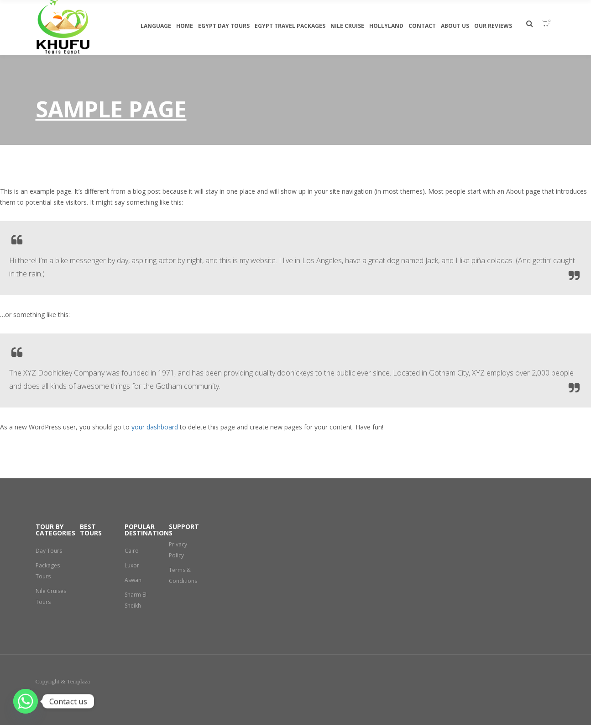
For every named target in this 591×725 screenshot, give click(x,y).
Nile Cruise (347, 26)
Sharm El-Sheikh (136, 600)
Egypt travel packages (290, 26)
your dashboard (154, 427)
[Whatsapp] (25, 701)
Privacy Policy (178, 549)
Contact (422, 26)
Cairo (132, 551)
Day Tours (49, 551)
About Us (455, 26)
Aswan (133, 580)
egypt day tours (224, 26)
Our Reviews (493, 26)
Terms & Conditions (183, 575)
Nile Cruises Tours (51, 596)
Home (184, 26)
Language (156, 26)
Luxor (132, 565)
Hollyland (386, 26)
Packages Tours (48, 570)
